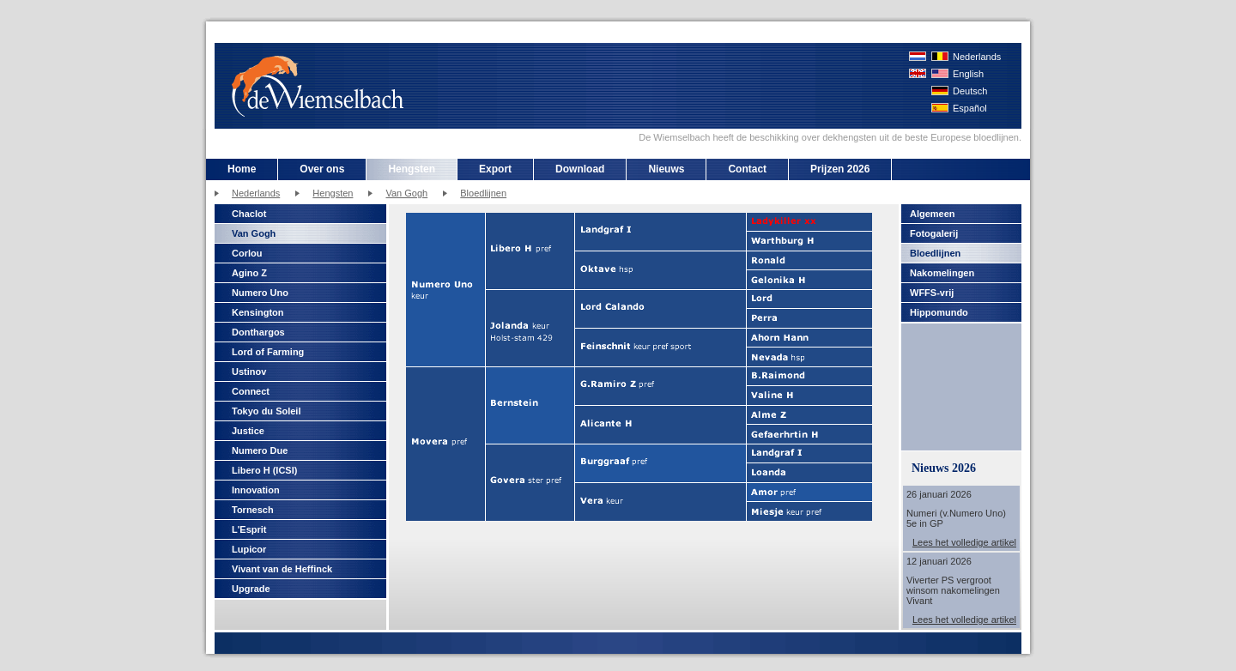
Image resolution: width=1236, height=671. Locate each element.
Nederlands (977, 56)
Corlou (247, 253)
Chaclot (249, 214)
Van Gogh (406, 193)
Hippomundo (939, 312)
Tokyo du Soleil (266, 411)
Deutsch (970, 91)
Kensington (258, 312)
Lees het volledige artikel (964, 542)
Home (241, 169)
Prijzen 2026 (839, 169)
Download (579, 169)
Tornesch (253, 510)
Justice (248, 431)
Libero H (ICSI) (264, 470)
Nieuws (666, 169)
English (968, 74)
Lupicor (249, 549)
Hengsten (411, 169)
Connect (251, 391)
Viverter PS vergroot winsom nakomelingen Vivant (953, 590)
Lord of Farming (268, 352)
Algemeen (932, 214)
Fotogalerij (934, 233)
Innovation (256, 490)
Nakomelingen (942, 273)
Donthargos (258, 332)
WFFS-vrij (932, 292)
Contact (747, 169)
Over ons (322, 169)
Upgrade (251, 588)
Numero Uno (260, 292)
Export (495, 169)
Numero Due (260, 450)
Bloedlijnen (483, 193)
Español (970, 108)
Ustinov (249, 371)
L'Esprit (249, 529)
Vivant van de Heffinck (282, 569)
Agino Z (249, 273)
